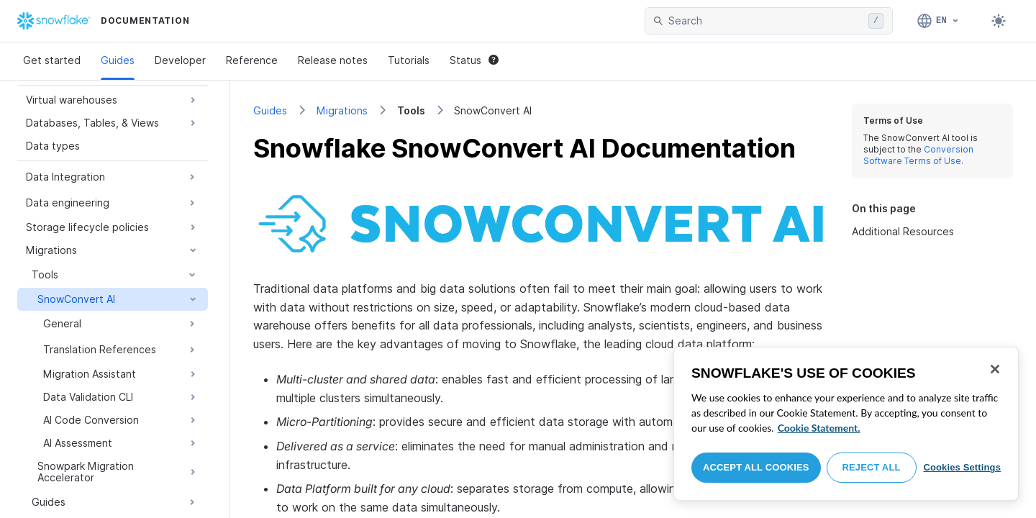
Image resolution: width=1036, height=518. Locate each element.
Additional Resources (903, 231)
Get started (52, 60)
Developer (180, 60)
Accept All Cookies (756, 467)
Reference (252, 60)
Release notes (333, 60)
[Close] (995, 369)
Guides (118, 60)
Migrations (342, 110)
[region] (846, 424)
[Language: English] (938, 20)
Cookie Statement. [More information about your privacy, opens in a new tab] (819, 428)
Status (474, 60)
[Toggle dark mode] (998, 20)
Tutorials (409, 60)
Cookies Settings (962, 467)
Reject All (871, 467)
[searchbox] (765, 21)
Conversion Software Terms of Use (918, 155)
